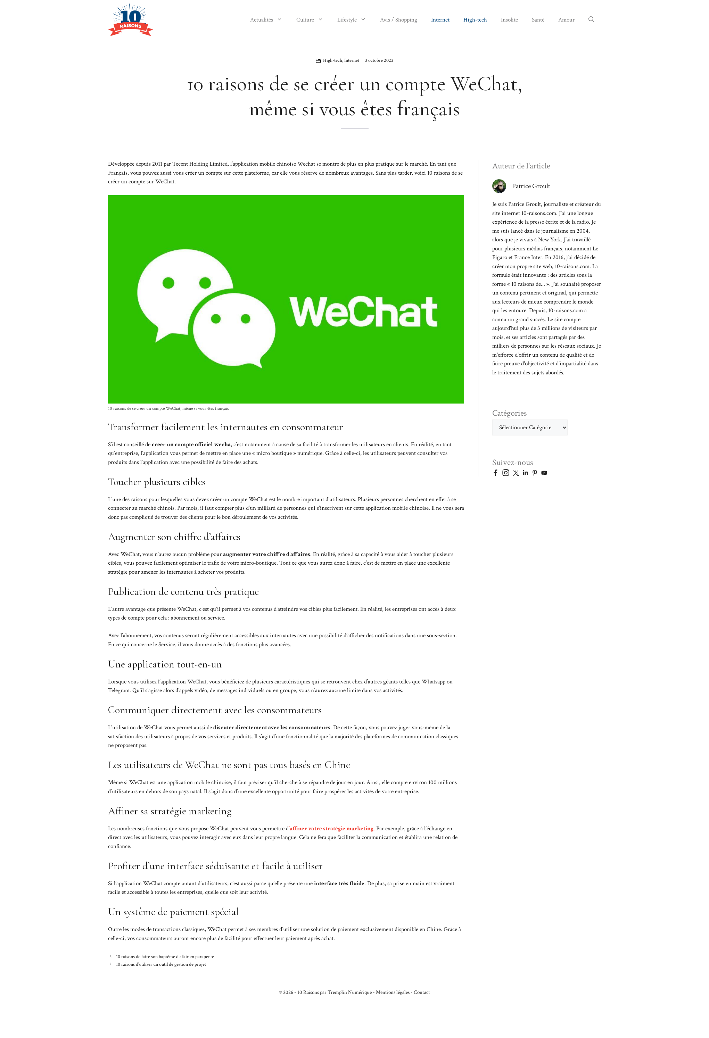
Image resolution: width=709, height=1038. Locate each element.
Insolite (509, 20)
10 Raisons (308, 992)
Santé (538, 20)
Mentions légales (393, 992)
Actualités (269, 19)
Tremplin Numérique (350, 992)
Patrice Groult (531, 186)
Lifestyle (355, 19)
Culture (313, 19)
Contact (422, 992)
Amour (566, 20)
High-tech (475, 20)
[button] (591, 19)
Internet (440, 20)
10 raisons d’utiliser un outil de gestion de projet (161, 964)
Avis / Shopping (398, 20)
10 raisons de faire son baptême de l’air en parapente (165, 956)
